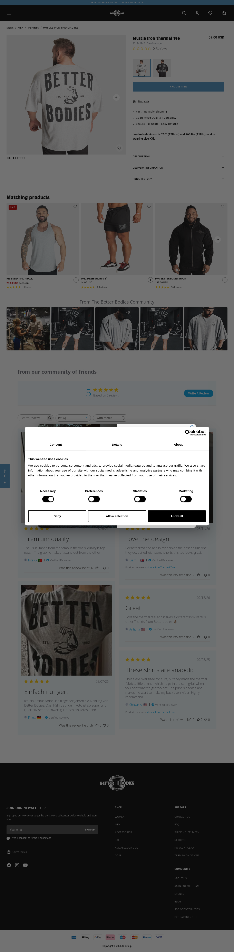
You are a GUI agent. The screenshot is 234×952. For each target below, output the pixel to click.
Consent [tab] (56, 444)
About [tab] (178, 444)
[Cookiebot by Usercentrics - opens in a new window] (188, 433)
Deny (57, 516)
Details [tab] (117, 444)
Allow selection (117, 516)
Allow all (176, 516)
